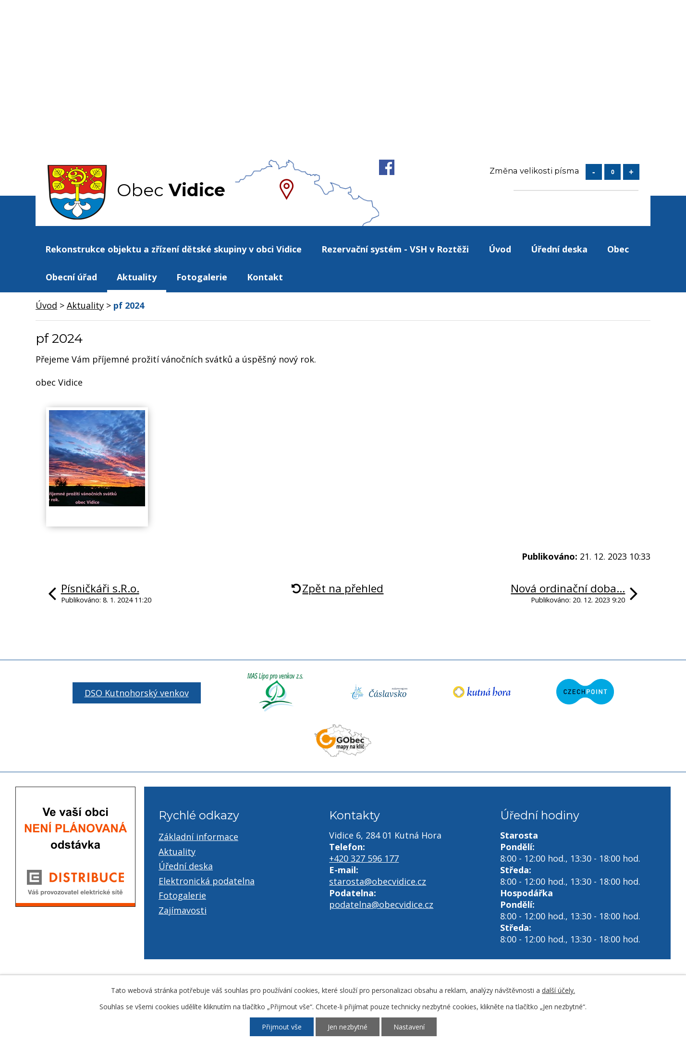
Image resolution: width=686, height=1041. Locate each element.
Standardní (612, 172)
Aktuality (137, 277)
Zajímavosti (183, 910)
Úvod (500, 249)
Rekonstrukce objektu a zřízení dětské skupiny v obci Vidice (173, 249)
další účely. (558, 990)
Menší (594, 172)
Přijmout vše (282, 1026)
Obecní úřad (71, 277)
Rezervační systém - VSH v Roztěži (395, 249)
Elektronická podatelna (207, 881)
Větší (631, 172)
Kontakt (265, 277)
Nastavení (409, 1026)
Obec (618, 249)
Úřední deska (559, 249)
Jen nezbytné (348, 1026)
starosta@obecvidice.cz (377, 881)
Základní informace (198, 836)
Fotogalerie (201, 277)
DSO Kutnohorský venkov (137, 693)
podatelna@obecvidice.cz (381, 904)
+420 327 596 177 (364, 858)
